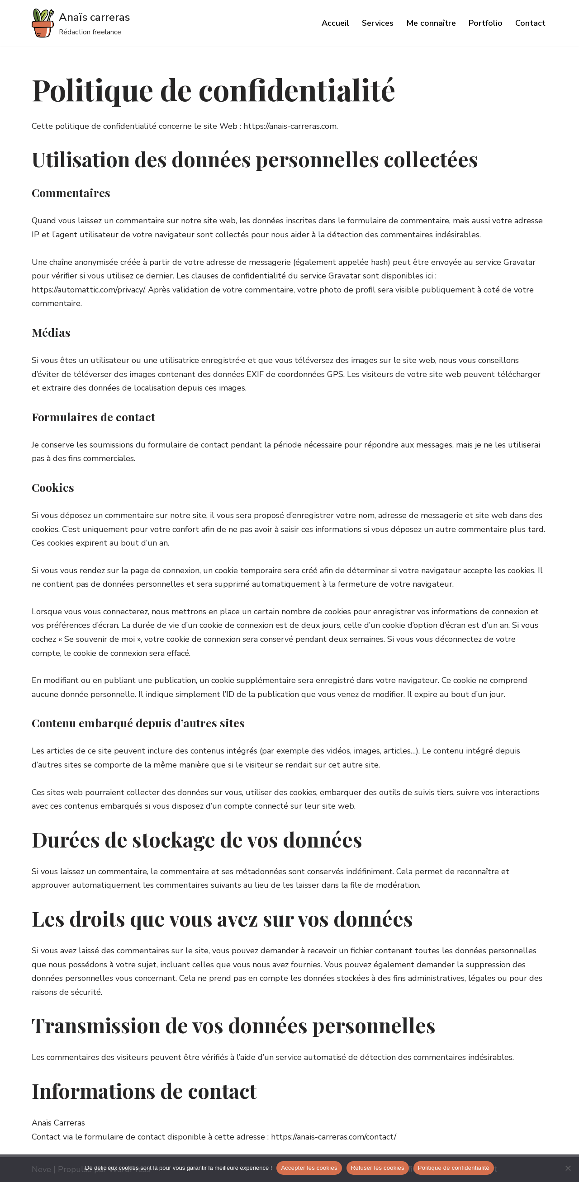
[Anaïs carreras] (81, 23)
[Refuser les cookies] (567, 1168)
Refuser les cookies (377, 1167)
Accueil (335, 23)
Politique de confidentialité (453, 1167)
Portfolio (486, 23)
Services (378, 23)
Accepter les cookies (309, 1167)
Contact (530, 23)
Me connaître (431, 23)
